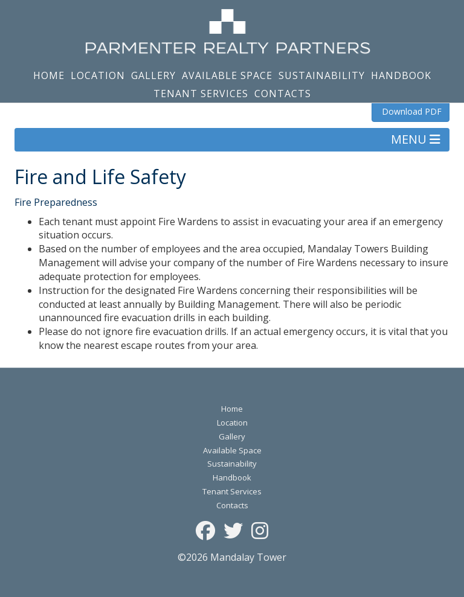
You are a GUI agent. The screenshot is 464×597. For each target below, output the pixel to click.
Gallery (153, 75)
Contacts (282, 93)
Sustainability (322, 75)
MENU (415, 139)
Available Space (227, 75)
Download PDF (410, 111)
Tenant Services (200, 93)
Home (49, 75)
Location (98, 75)
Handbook (401, 75)
